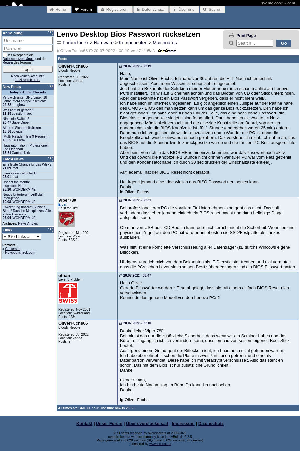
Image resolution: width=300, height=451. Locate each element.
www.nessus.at (160, 444)
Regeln (8, 62)
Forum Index (76, 42)
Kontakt (84, 423)
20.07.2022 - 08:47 (135, 275)
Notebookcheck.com (20, 252)
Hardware (104, 42)
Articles (32, 223)
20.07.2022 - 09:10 (135, 323)
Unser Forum (109, 423)
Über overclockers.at (147, 423)
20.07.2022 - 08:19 (135, 66)
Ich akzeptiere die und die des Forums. (24, 58)
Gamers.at (12, 249)
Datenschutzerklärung (18, 59)
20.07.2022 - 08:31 (135, 200)
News (22, 223)
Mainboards (165, 42)
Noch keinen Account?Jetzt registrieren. (27, 78)
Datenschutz (211, 423)
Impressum (183, 423)
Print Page (246, 35)
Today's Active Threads (28, 92)
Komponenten (133, 42)
